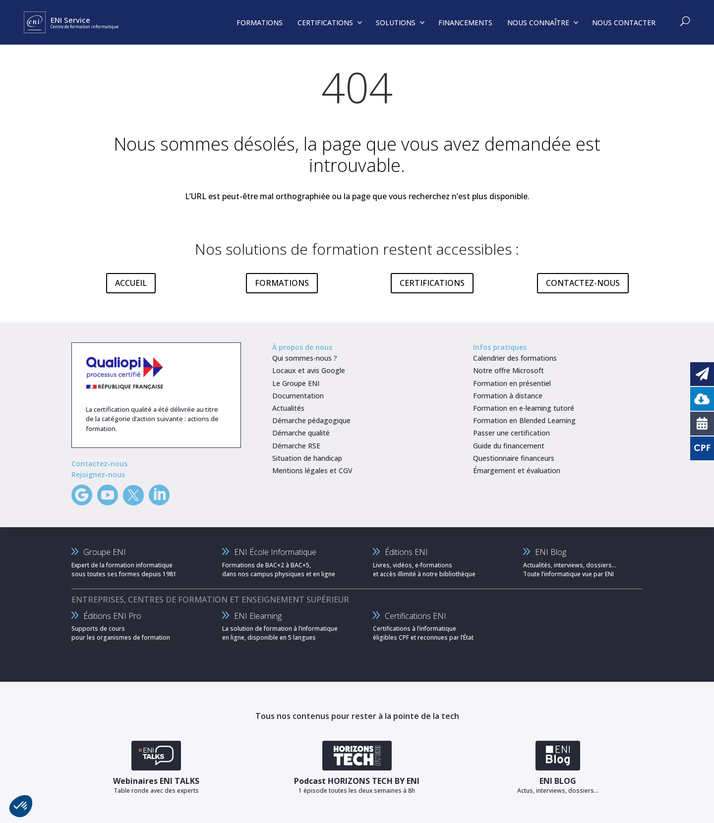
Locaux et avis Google (308, 370)
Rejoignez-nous (98, 474)
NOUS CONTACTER (623, 22)
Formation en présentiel (512, 383)
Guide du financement (508, 445)
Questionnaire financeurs (513, 458)
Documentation (298, 395)
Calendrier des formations (515, 358)
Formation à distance (507, 395)
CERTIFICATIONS (432, 282)
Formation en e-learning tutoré (523, 408)
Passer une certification (511, 433)
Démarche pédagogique (311, 420)
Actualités (288, 408)
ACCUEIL (131, 282)
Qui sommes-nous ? (304, 358)
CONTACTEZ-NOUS (583, 282)
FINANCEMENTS (465, 22)
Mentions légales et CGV (312, 470)
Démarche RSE (296, 445)
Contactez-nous (99, 463)
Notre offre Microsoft (508, 370)
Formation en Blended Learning (524, 420)
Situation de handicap (307, 458)
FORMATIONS (282, 282)
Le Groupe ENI (295, 383)
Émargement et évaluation (516, 470)
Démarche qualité (301, 433)
